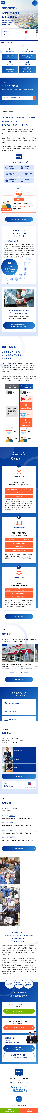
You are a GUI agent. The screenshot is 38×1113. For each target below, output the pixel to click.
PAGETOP (19, 1099)
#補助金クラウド (9, 673)
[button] (12, 676)
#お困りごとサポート (20, 673)
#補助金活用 (29, 673)
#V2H (3, 673)
